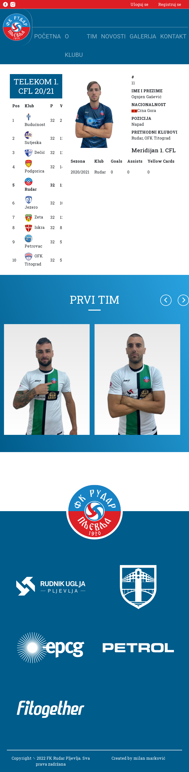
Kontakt (173, 36)
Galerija (143, 36)
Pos (16, 105)
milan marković (149, 758)
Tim (92, 36)
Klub (29, 105)
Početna (47, 36)
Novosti (113, 36)
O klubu (74, 45)
